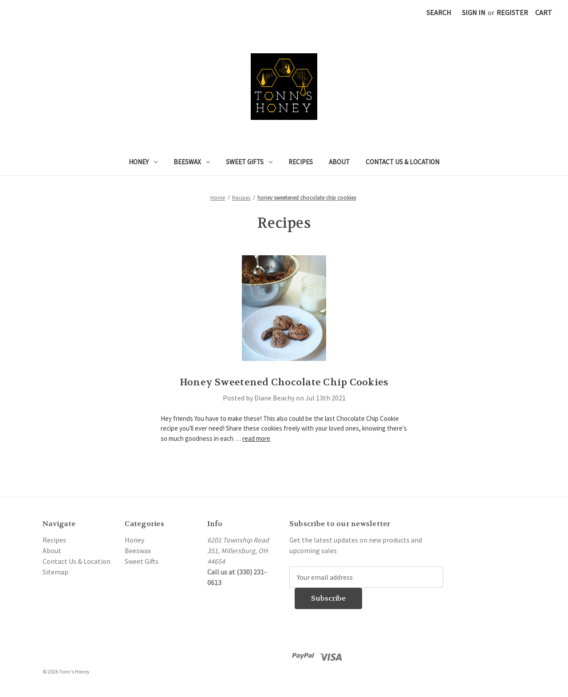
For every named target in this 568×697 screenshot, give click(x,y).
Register (512, 12)
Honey (143, 162)
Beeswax (192, 162)
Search (438, 12)
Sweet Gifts (249, 162)
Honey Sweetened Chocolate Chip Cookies (284, 382)
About (339, 162)
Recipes (300, 162)
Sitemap (55, 571)
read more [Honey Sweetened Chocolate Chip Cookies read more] (256, 438)
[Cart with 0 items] (543, 12)
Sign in (473, 12)
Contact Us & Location (402, 162)
